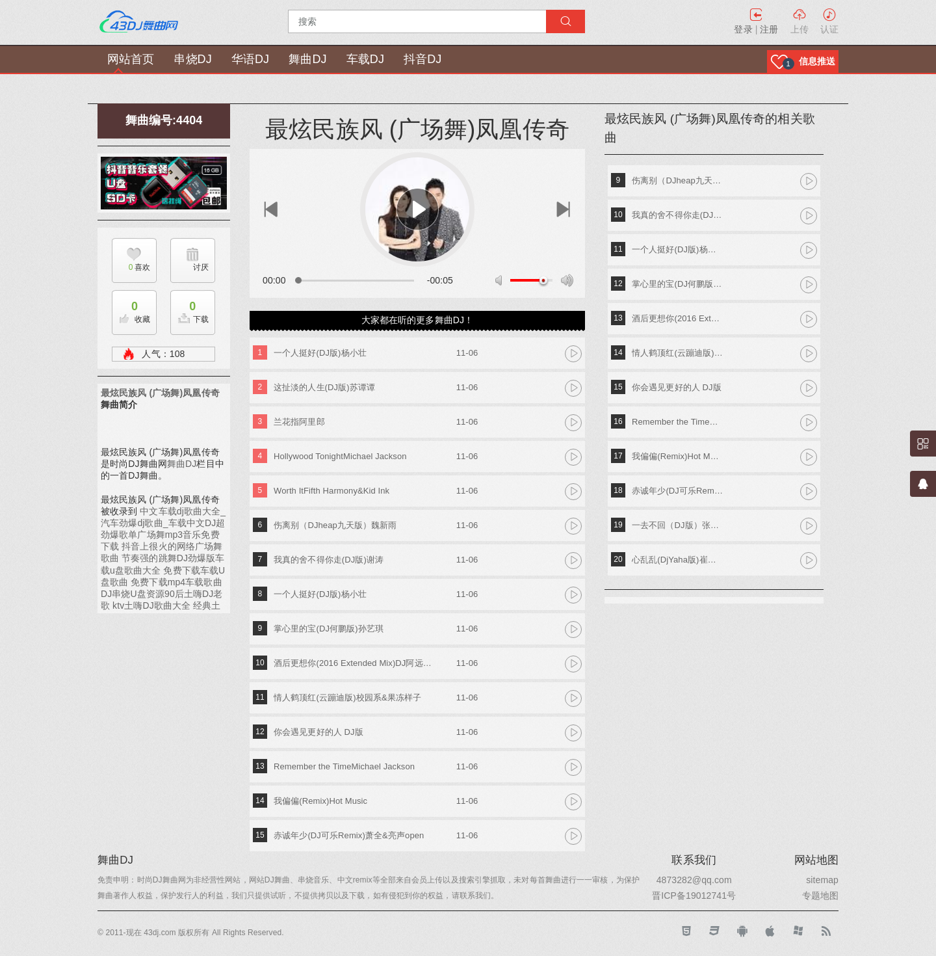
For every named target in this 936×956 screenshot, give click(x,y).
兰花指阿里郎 (299, 422)
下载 (189, 308)
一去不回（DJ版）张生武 (677, 525)
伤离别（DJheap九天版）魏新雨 (335, 525)
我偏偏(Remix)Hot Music (320, 801)
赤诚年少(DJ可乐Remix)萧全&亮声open (349, 835)
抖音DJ (422, 59)
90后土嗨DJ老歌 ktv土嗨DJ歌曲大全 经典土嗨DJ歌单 (162, 605)
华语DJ (250, 59)
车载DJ (365, 59)
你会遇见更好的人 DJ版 (318, 732)
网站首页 (130, 59)
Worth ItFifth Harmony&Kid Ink (331, 491)
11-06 (467, 353)
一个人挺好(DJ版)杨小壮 (320, 353)
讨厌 (201, 267)
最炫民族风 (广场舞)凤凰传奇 (160, 393)
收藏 (131, 308)
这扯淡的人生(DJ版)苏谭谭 (324, 387)
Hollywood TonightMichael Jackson (340, 456)
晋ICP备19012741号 (694, 895)
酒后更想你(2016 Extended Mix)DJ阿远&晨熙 (355, 663)
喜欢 (131, 267)
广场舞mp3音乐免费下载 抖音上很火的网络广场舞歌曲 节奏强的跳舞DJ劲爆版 (161, 546)
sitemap (822, 880)
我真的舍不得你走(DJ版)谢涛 (329, 559)
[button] (802, 61)
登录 (743, 29)
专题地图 (820, 895)
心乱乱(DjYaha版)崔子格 (677, 559)
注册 (769, 29)
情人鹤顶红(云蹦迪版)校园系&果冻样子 (347, 697)
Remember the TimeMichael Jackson (344, 766)
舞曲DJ (307, 59)
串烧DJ (192, 59)
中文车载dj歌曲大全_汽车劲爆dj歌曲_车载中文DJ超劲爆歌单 (163, 523)
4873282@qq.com (694, 880)
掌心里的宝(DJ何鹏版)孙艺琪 (329, 628)
